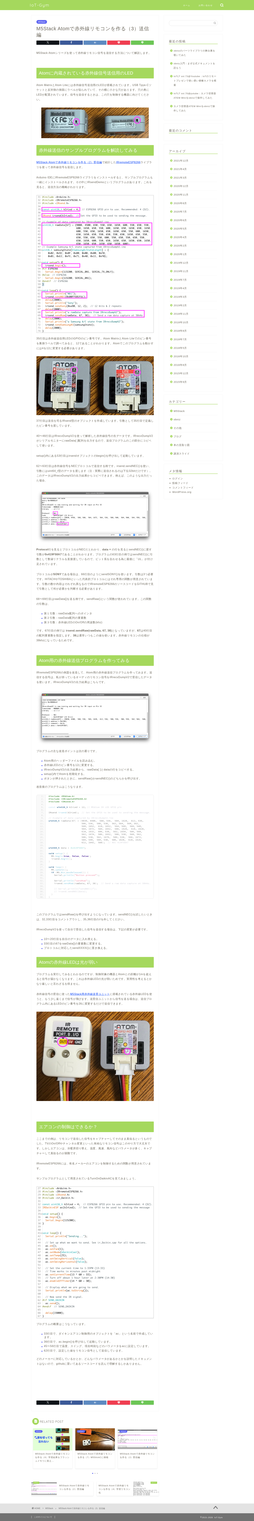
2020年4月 (180, 237)
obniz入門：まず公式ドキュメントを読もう (194, 65)
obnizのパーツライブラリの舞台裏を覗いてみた (194, 52)
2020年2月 (180, 245)
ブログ (178, 436)
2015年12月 (181, 373)
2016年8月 (180, 364)
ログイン (177, 478)
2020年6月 (180, 220)
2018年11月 (181, 313)
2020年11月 (181, 194)
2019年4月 (180, 288)
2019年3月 (180, 296)
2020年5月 (180, 228)
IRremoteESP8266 (128, 162)
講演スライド (182, 453)
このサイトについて (43, 1517)
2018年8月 (180, 330)
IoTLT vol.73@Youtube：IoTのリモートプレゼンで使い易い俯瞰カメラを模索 (195, 80)
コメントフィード (183, 487)
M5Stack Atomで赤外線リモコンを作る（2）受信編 (69, 162)
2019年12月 (181, 262)
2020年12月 (181, 186)
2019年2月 (180, 305)
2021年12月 (181, 160)
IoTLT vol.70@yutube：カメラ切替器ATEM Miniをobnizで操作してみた (195, 95)
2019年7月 (180, 279)
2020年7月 (180, 211)
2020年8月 (180, 203)
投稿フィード (180, 483)
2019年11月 (181, 271)
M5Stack (41, 22)
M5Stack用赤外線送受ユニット (90, 994)
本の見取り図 (182, 445)
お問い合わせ (206, 5)
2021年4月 (180, 169)
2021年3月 (180, 177)
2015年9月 (180, 381)
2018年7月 (180, 339)
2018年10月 (181, 322)
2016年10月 (181, 356)
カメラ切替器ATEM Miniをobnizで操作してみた (194, 108)
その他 (178, 428)
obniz (177, 419)
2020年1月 (180, 254)
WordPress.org (181, 492)
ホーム (186, 5)
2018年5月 (180, 347)
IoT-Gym (40, 5)
